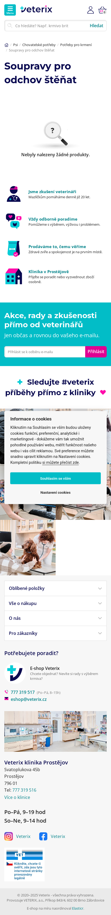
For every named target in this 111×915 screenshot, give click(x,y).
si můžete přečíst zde (60, 462)
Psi (15, 44)
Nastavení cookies (56, 492)
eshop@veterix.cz (25, 699)
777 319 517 (19, 692)
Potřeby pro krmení (76, 44)
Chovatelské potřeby (39, 44)
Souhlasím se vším (55, 478)
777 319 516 (24, 790)
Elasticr (77, 908)
